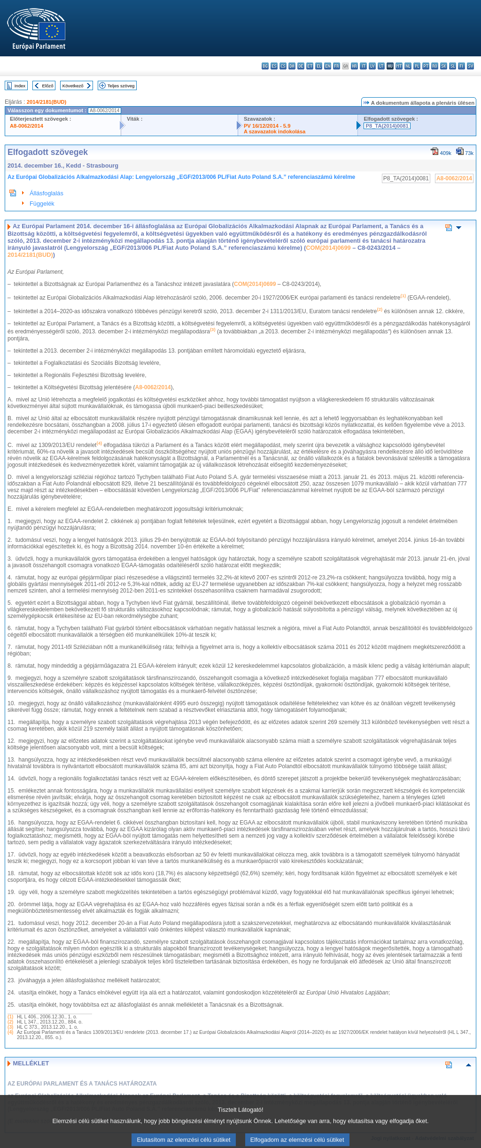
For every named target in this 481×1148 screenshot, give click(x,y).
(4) (10, 1032)
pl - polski (416, 65)
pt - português (425, 65)
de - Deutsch (300, 65)
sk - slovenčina (443, 65)
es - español (274, 65)
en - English (327, 65)
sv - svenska (470, 65)
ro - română (434, 65)
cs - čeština (283, 65)
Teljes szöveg (121, 85)
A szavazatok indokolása (274, 131)
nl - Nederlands (407, 65)
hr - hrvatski (354, 65)
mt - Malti (399, 65)
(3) (10, 1027)
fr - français (336, 65)
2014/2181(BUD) (47, 102)
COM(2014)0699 (328, 247)
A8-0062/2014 (26, 126)
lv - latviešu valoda (372, 65)
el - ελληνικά (318, 65)
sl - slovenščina (452, 65)
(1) (10, 1016)
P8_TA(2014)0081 (386, 126)
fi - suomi (461, 65)
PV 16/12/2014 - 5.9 (267, 126)
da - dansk (291, 65)
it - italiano (363, 65)
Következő (73, 85)
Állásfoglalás (46, 193)
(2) (10, 1022)
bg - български (265, 65)
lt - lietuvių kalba (381, 65)
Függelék (42, 203)
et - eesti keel (309, 65)
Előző (48, 85)
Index (20, 85)
